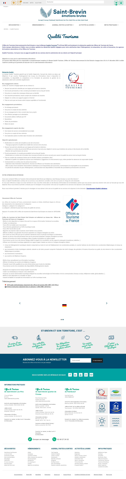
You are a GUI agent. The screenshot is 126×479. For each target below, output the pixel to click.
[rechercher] (75, 2)
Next (105, 303)
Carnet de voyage (20, 1)
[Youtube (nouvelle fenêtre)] (80, 375)
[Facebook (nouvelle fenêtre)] (70, 375)
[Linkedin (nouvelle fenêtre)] (75, 375)
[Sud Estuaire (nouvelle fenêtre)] (116, 394)
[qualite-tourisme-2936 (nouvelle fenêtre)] (73, 80)
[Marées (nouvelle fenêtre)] (116, 421)
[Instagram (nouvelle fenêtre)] (86, 375)
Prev (21, 303)
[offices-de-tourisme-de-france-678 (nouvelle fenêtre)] (72, 210)
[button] (116, 3)
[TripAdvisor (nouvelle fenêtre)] (91, 375)
